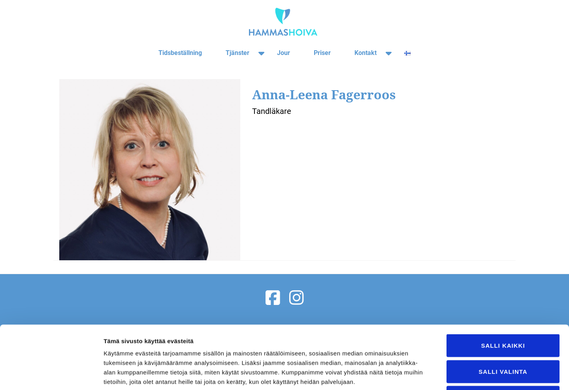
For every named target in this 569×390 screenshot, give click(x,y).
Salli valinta (503, 312)
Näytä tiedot (422, 374)
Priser (322, 53)
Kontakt (365, 53)
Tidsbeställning (180, 53)
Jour (283, 53)
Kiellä (503, 338)
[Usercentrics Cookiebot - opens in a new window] (51, 375)
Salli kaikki (503, 286)
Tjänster (237, 53)
